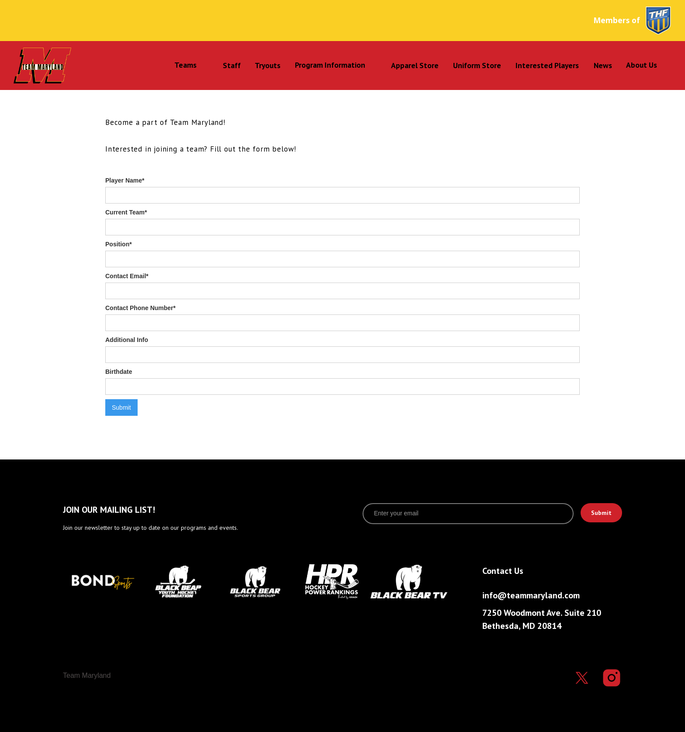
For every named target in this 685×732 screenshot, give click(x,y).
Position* (118, 244)
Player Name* (125, 180)
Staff (232, 65)
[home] (71, 65)
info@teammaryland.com (531, 595)
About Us (641, 64)
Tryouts (267, 65)
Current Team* (126, 212)
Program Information (330, 64)
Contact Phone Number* (140, 307)
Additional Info (126, 339)
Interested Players (547, 65)
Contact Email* (127, 276)
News (603, 65)
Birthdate (118, 371)
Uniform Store (477, 65)
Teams (185, 64)
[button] (186, 65)
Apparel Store (415, 65)
